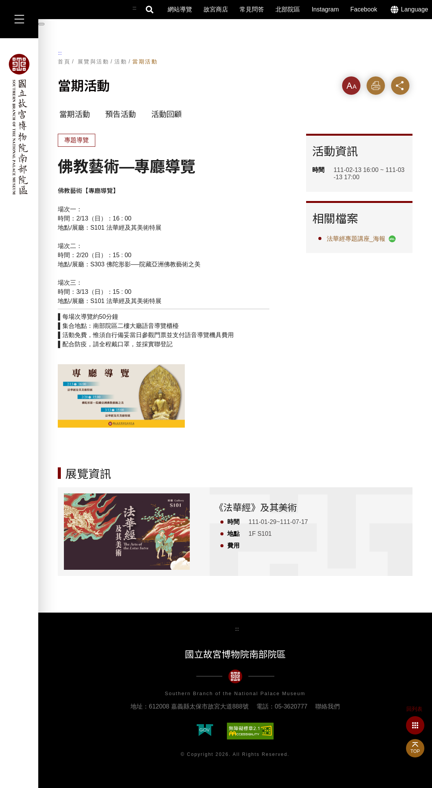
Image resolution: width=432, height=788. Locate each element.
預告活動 (120, 114)
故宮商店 (216, 9)
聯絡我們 (327, 706)
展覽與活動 (93, 61)
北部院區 (288, 9)
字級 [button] (351, 85)
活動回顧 (166, 114)
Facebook (363, 9)
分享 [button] (400, 85)
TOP (415, 751)
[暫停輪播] (41, 24)
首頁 (64, 61)
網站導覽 (180, 9)
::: (60, 53)
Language (414, 9)
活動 (120, 61)
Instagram (325, 9)
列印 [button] (376, 85)
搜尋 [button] (150, 9)
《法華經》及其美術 (255, 508)
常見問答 (252, 9)
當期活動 (145, 61)
